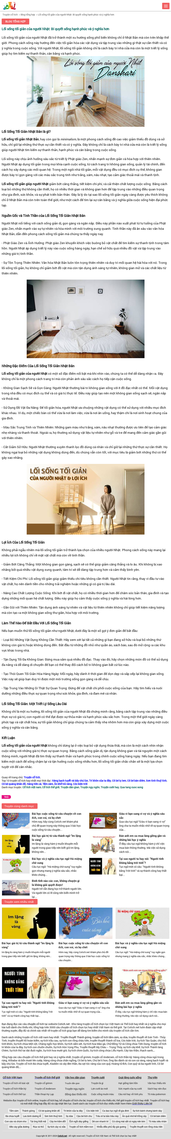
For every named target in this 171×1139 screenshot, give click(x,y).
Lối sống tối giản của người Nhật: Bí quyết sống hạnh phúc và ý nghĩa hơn (76, 14)
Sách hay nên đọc (157, 1088)
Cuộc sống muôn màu (102, 1094)
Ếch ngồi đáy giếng (78, 1121)
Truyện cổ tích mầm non (81, 1126)
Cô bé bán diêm (158, 1116)
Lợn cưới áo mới (99, 1088)
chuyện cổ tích (35, 1024)
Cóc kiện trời (92, 1110)
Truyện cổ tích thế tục (14, 1094)
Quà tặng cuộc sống (129, 1077)
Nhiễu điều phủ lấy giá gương (111, 1126)
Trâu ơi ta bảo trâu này (107, 1116)
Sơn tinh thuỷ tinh (53, 1116)
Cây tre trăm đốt (58, 1121)
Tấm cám (13, 1110)
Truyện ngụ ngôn (74, 1088)
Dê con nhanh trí (100, 1121)
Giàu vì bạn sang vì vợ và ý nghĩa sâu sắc (84, 1003)
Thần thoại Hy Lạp (44, 1094)
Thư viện (152, 1077)
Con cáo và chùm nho (16, 1121)
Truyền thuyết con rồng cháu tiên (146, 1126)
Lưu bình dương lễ (32, 1116)
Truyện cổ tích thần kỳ (14, 1088)
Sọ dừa (69, 1116)
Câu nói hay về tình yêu (130, 1094)
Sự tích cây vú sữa (56, 1126)
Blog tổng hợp (28, 14)
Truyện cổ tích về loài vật (16, 1083)
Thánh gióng (28, 1110)
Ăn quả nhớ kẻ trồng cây (134, 1116)
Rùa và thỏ (38, 1126)
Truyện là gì (97, 1083)
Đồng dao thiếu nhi (76, 1094)
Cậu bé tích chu (84, 1116)
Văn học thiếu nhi (157, 1083)
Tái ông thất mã (38, 1121)
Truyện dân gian (72, 1083)
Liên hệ (148, 1103)
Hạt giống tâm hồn (128, 1083)
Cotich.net (64, 1024)
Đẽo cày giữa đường (19, 1126)
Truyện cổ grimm (43, 1083)
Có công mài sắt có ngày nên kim (128, 1121)
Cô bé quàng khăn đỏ (49, 1110)
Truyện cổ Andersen (45, 1088)
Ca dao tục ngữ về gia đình (115, 1110)
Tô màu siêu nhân (158, 1121)
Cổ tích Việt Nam (12, 1077)
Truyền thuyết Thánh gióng (75, 1037)
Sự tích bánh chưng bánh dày (147, 1110)
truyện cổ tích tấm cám (105, 1037)
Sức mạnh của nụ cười (130, 1088)
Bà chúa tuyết (12, 1116)
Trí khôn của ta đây (73, 1110)
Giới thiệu (137, 1103)
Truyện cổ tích (10, 14)
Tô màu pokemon (157, 1094)
